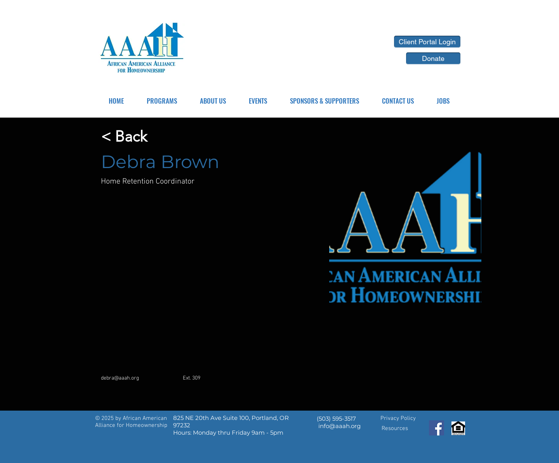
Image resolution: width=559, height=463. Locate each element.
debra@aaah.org (120, 378)
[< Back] (124, 136)
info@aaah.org (339, 426)
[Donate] (433, 58)
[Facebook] (436, 427)
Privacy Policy (398, 418)
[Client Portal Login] (427, 42)
